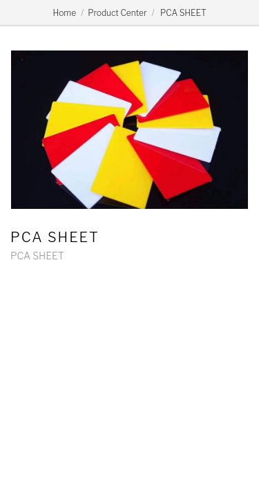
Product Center (117, 13)
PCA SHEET (183, 13)
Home (64, 13)
